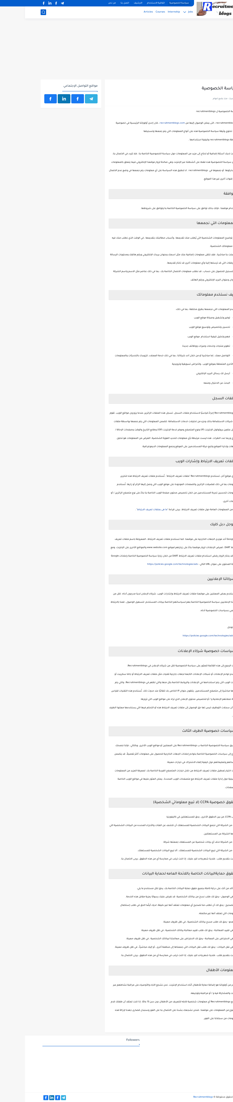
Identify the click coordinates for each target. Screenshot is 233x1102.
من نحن (87, 3)
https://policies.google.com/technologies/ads (147, 564)
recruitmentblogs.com (147, 123)
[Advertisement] (117, 51)
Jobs (165, 12)
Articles (123, 12)
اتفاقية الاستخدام (131, 3)
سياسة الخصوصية (154, 3)
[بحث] (18, 12)
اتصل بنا (100, 3)
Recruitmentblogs (178, 1097)
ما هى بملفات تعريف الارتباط (127, 510)
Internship (149, 12)
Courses (135, 12)
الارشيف (113, 3)
